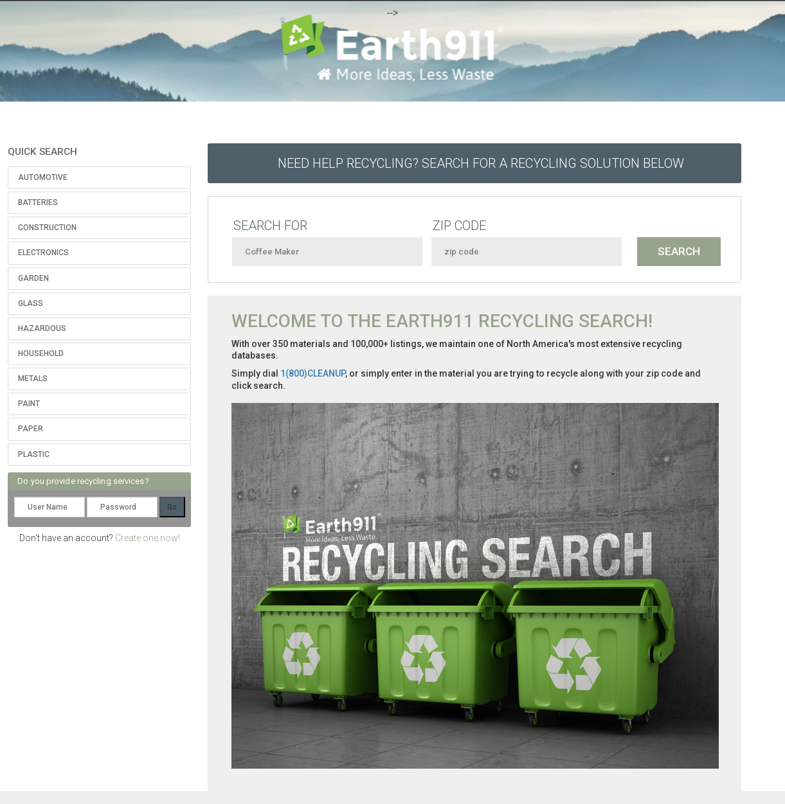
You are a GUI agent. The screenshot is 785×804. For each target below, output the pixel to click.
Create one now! (147, 538)
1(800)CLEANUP (312, 373)
